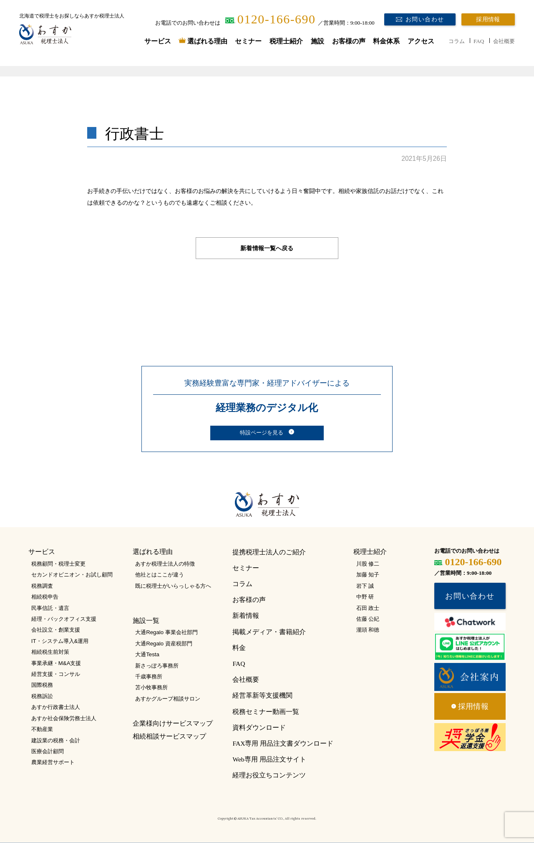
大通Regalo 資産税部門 (163, 643)
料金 (239, 647)
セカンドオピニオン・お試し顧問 (72, 574)
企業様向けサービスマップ (173, 723)
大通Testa (147, 654)
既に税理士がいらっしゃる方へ (173, 586)
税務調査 (42, 586)
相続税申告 (44, 597)
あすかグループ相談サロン (167, 699)
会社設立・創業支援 (55, 630)
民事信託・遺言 (50, 608)
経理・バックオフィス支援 (63, 619)
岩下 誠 (365, 586)
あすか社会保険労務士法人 (63, 718)
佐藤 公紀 (368, 619)
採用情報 (488, 19)
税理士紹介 (286, 41)
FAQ (479, 41)
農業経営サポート (53, 762)
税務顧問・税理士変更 (58, 564)
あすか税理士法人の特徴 (165, 564)
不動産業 (42, 729)
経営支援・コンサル (55, 674)
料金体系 (386, 41)
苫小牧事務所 (151, 687)
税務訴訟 (42, 696)
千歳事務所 (148, 676)
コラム (456, 41)
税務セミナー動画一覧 (265, 711)
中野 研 (365, 597)
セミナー (248, 41)
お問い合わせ (425, 19)
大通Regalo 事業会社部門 (166, 632)
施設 (317, 41)
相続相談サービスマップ (169, 736)
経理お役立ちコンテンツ (269, 775)
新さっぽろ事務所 (157, 666)
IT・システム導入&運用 (60, 641)
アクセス (421, 41)
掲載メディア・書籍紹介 (269, 631)
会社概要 (504, 41)
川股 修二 (368, 564)
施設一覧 (146, 620)
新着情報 (245, 615)
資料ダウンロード (259, 727)
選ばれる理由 (207, 41)
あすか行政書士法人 (55, 707)
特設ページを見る (261, 433)
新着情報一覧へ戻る (266, 248)
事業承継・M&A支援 (56, 663)
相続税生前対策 (50, 652)
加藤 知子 (368, 574)
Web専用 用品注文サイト (269, 759)
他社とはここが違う (159, 574)
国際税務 (42, 685)
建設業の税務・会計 (55, 740)
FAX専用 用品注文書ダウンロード (282, 743)
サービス (157, 41)
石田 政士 (368, 608)
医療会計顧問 (47, 751)
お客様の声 (348, 41)
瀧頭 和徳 (368, 630)
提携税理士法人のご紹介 (269, 552)
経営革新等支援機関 (262, 695)
